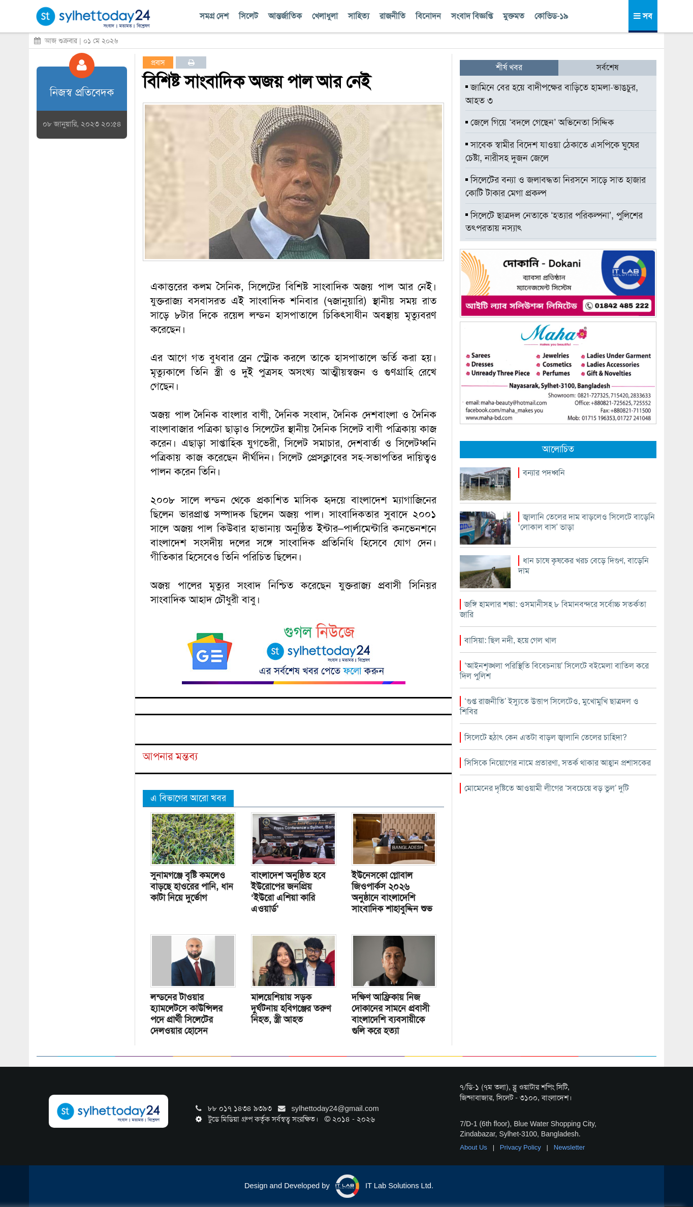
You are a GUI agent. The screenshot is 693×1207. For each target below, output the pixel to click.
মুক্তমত (513, 16)
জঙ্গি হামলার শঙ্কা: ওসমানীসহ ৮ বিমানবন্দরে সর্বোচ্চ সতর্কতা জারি (553, 609)
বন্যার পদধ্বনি (544, 472)
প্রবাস (158, 62)
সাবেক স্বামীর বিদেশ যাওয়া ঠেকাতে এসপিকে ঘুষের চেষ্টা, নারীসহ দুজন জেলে (552, 151)
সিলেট (248, 16)
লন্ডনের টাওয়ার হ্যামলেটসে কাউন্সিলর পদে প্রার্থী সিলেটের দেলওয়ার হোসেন (186, 1014)
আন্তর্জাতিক (285, 16)
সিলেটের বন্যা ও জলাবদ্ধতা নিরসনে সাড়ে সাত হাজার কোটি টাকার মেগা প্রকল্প (555, 186)
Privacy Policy (521, 1147)
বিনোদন (428, 16)
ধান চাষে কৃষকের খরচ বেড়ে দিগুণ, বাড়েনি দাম (583, 565)
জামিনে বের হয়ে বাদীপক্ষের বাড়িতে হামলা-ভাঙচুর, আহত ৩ (551, 94)
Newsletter (569, 1147)
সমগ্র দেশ (214, 16)
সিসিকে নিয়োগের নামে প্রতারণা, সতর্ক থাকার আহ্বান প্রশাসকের (557, 762)
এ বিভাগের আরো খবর (188, 798)
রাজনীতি (392, 16)
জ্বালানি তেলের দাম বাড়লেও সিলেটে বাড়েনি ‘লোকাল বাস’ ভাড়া (586, 522)
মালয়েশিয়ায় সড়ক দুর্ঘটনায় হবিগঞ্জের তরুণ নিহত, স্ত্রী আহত (291, 1008)
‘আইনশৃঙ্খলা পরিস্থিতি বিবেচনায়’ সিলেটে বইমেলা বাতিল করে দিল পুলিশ (554, 670)
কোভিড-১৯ (551, 16)
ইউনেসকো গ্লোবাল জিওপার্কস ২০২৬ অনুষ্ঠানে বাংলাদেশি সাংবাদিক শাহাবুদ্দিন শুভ (392, 892)
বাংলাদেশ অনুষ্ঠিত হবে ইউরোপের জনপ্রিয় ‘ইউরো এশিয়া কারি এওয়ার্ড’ (288, 892)
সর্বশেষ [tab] (607, 67)
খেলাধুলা (325, 16)
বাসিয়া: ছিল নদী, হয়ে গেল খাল (510, 640)
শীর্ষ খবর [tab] (509, 67)
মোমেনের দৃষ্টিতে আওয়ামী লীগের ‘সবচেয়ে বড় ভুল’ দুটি (546, 788)
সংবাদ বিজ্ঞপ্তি (472, 16)
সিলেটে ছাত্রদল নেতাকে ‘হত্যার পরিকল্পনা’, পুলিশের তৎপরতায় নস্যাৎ (554, 222)
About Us (474, 1147)
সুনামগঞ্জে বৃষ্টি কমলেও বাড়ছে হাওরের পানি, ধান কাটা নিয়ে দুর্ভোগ (191, 886)
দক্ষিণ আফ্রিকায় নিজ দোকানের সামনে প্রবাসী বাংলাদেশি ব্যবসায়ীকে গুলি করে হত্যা (390, 1014)
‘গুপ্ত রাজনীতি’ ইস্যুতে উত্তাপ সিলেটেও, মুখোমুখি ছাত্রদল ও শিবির (549, 706)
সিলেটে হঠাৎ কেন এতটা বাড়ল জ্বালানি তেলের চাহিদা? (545, 737)
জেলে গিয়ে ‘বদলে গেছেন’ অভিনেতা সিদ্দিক (539, 122)
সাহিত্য (358, 16)
